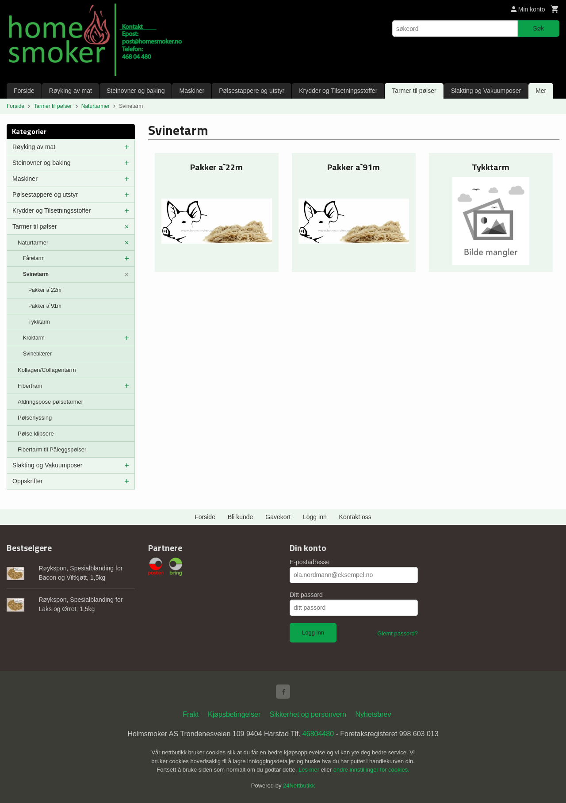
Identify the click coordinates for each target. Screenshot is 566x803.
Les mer (309, 769)
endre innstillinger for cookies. (371, 769)
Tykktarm (39, 322)
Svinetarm (36, 274)
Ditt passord (306, 594)
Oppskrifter (27, 481)
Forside (24, 90)
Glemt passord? (397, 633)
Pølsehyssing (35, 417)
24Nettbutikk (299, 785)
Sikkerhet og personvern (308, 714)
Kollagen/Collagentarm (47, 370)
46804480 (318, 734)
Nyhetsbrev (373, 714)
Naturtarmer (33, 242)
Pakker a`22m (44, 290)
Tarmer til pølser (414, 90)
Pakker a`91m (44, 306)
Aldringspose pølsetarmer (50, 401)
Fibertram (30, 385)
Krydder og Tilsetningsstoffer (338, 90)
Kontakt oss (355, 516)
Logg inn (315, 516)
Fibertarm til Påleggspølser (52, 449)
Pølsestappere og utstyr (251, 90)
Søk (538, 28)
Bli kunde (240, 516)
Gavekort (278, 516)
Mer (540, 90)
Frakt (191, 714)
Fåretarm (34, 258)
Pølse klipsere (36, 433)
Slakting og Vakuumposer (486, 90)
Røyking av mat (70, 90)
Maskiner (191, 90)
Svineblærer (37, 354)
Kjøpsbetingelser (234, 714)
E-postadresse (309, 562)
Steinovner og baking (136, 90)
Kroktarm (34, 338)
